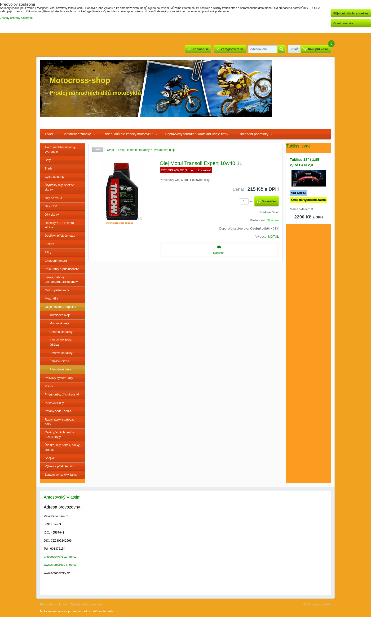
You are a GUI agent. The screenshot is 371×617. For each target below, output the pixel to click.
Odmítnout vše (343, 23)
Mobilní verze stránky (316, 604)
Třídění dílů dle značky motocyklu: (128, 134)
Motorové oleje (59, 323)
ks (246, 201)
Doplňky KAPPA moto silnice (59, 225)
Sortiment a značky (76, 134)
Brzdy (49, 168)
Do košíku (269, 201)
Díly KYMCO (53, 198)
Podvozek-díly (54, 402)
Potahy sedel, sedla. (58, 411)
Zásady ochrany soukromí (87, 604)
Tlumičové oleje (60, 315)
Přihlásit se (200, 49)
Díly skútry (52, 214)
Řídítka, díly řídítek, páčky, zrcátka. (62, 447)
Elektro (49, 244)
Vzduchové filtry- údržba (60, 342)
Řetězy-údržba (59, 361)
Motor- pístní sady (57, 290)
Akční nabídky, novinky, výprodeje (60, 149)
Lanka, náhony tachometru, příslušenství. (62, 279)
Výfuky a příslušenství (59, 466)
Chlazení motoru (56, 260)
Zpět (97, 149)
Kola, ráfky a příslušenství (62, 269)
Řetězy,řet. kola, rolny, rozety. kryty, (59, 434)
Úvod (49, 134)
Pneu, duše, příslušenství (62, 394)
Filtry (48, 252)
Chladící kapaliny (60, 332)
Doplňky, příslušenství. (60, 235)
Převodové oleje (60, 369)
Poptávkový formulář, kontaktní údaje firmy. (197, 134)
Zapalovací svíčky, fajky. (61, 474)
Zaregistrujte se (232, 49)
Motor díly (51, 298)
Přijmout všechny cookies (350, 13)
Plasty (49, 386)
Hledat (281, 49)
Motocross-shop (79, 80)
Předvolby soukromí (53, 604)
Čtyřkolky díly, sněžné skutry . (59, 187)
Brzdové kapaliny (60, 353)
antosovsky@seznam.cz (60, 556)
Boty (48, 160)
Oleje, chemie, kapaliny (60, 306)
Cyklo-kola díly (54, 176)
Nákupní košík (318, 49)
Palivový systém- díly (59, 378)
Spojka (49, 458)
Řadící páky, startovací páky (60, 422)
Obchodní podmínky (253, 134)
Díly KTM (51, 206)
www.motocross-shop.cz (60, 564)
